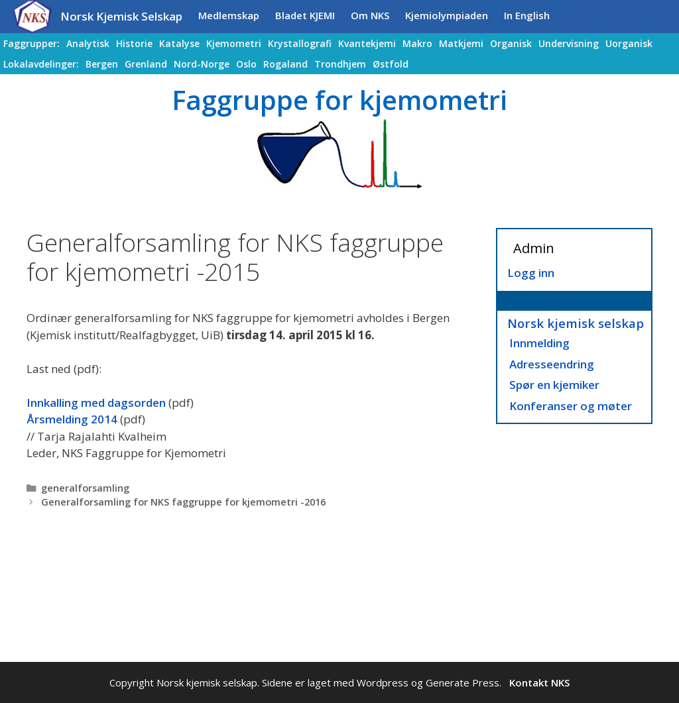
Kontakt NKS (539, 682)
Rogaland (285, 64)
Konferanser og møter (570, 405)
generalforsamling (85, 488)
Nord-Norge (201, 64)
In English (527, 15)
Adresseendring (551, 364)
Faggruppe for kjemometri (339, 99)
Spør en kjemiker (554, 384)
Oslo (246, 64)
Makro (417, 43)
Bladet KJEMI (305, 15)
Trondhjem (340, 64)
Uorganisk (628, 43)
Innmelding (539, 343)
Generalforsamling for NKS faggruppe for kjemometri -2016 (183, 502)
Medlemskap (228, 15)
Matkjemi (461, 43)
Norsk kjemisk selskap (575, 323)
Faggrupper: (31, 43)
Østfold (390, 64)
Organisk (511, 43)
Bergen (102, 64)
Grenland (146, 64)
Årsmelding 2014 (72, 419)
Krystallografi (300, 43)
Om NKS (370, 15)
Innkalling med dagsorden (96, 402)
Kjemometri (233, 43)
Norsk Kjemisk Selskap (121, 16)
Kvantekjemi (367, 43)
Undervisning (568, 43)
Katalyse (179, 43)
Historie (134, 43)
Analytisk (87, 43)
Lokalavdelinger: (41, 64)
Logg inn (530, 272)
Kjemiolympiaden (446, 15)
